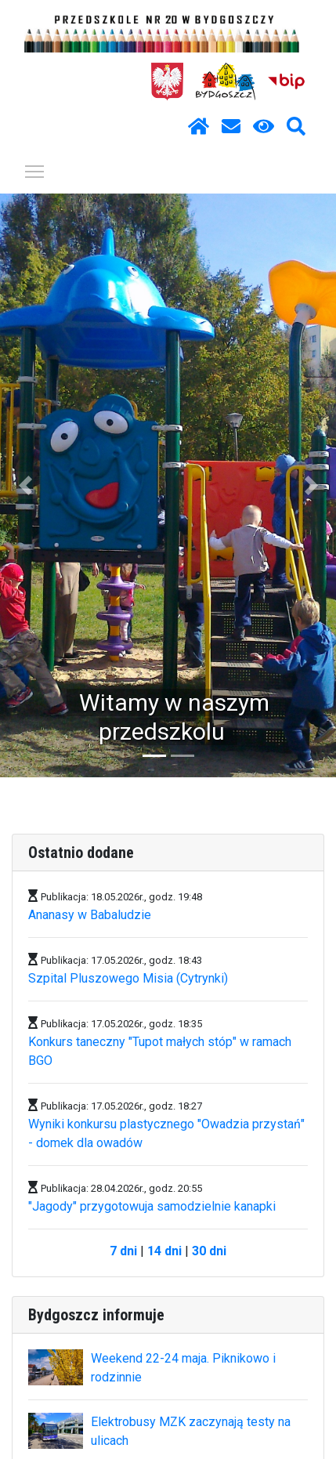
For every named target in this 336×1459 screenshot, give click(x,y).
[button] (25, 485)
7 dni (123, 1251)
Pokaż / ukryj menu (35, 168)
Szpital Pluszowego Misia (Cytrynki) (128, 978)
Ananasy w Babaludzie (89, 914)
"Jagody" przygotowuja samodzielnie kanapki (152, 1206)
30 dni (209, 1251)
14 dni (164, 1251)
